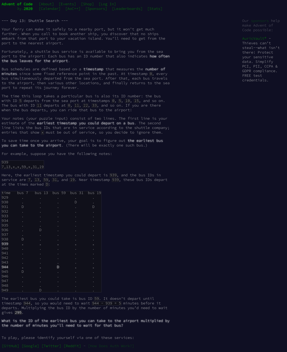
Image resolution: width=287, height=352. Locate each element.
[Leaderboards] (127, 8)
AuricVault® (254, 38)
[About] (46, 4)
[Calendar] (50, 8)
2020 (28, 8)
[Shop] (87, 4)
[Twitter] (51, 346)
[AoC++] (73, 8)
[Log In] (107, 4)
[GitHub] (10, 346)
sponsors (260, 20)
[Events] (67, 4)
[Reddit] (72, 346)
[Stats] (155, 8)
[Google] (30, 346)
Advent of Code (17, 4)
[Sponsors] (96, 8)
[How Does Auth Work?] (111, 346)
